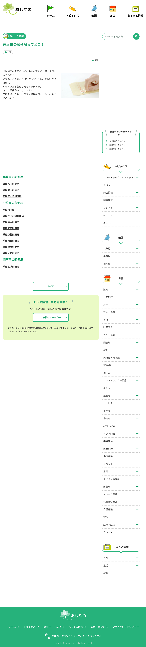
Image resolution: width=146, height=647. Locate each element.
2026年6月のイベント (119, 146)
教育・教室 (109, 423)
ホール (106, 370)
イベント (108, 212)
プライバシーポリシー (124, 624)
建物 (105, 286)
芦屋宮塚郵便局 (11, 244)
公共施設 (108, 294)
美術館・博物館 (111, 355)
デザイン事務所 (111, 476)
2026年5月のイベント (119, 142)
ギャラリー (109, 385)
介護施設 (108, 506)
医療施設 (108, 446)
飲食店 (106, 392)
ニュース (107, 220)
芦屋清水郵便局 (11, 219)
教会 (105, 347)
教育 (105, 570)
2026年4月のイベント (119, 137)
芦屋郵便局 (9, 207)
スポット (108, 182)
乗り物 (106, 408)
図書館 (106, 339)
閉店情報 (108, 197)
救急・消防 (109, 309)
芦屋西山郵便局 (11, 181)
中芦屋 (106, 253)
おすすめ (108, 205)
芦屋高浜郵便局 (11, 263)
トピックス (75, 14)
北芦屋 (106, 245)
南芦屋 (106, 261)
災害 (105, 555)
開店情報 (108, 189)
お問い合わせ (98, 624)
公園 (95, 14)
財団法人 (108, 324)
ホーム (54, 14)
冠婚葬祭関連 (110, 499)
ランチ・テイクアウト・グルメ (119, 174)
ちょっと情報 (136, 14)
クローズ (107, 529)
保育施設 (108, 453)
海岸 (105, 301)
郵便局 (106, 483)
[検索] (136, 33)
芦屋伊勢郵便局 (11, 231)
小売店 (106, 415)
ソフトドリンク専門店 (115, 377)
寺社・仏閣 (109, 332)
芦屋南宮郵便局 (11, 237)
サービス (108, 400)
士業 (105, 468)
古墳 (105, 317)
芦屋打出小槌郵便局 (13, 213)
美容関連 (108, 438)
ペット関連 (109, 430)
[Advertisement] (121, 64)
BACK (51, 283)
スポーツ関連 (110, 491)
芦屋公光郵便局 (11, 250)
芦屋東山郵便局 (11, 187)
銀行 (105, 514)
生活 (96, 57)
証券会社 (108, 362)
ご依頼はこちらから (50, 314)
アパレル (108, 461)
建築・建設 (109, 521)
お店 (114, 14)
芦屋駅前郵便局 (11, 225)
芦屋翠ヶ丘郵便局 (12, 193)
